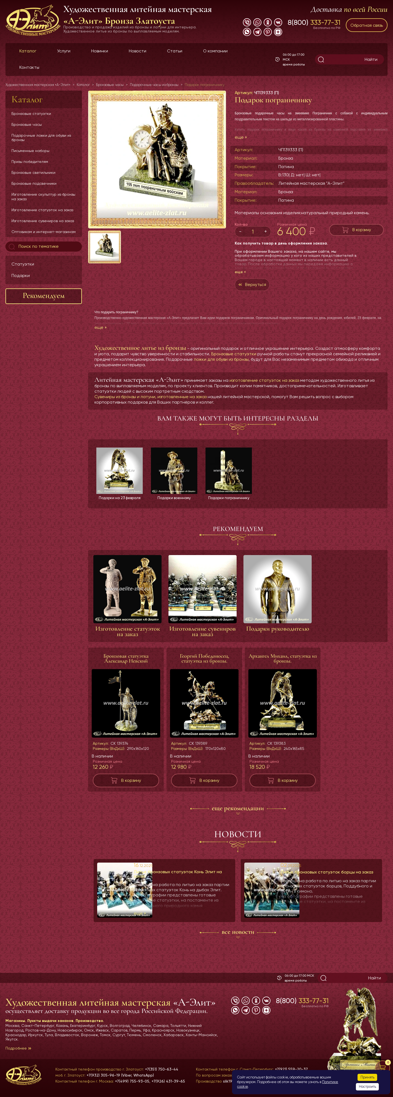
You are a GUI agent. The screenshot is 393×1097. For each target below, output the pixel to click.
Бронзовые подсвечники (33, 183)
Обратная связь (366, 25)
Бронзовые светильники (33, 172)
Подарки (20, 275)
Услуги (63, 50)
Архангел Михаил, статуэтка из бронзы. (283, 660)
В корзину (362, 229)
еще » (241, 137)
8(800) (314, 22)
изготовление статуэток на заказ (264, 381)
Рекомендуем (44, 295)
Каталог (27, 50)
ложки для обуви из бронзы (221, 360)
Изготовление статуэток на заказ (42, 210)
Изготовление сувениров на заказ (42, 221)
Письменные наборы (30, 150)
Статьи (174, 50)
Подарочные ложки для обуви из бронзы (41, 137)
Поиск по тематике (33, 247)
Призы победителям (29, 161)
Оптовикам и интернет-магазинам (43, 231)
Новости (137, 50)
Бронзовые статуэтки (31, 113)
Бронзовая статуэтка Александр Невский (125, 660)
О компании (215, 50)
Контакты (29, 67)
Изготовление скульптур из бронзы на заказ (43, 196)
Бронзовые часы (26, 124)
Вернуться (256, 285)
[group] (157, 159)
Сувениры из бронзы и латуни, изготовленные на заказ (150, 398)
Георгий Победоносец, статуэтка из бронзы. (204, 660)
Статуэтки (22, 264)
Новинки (99, 50)
